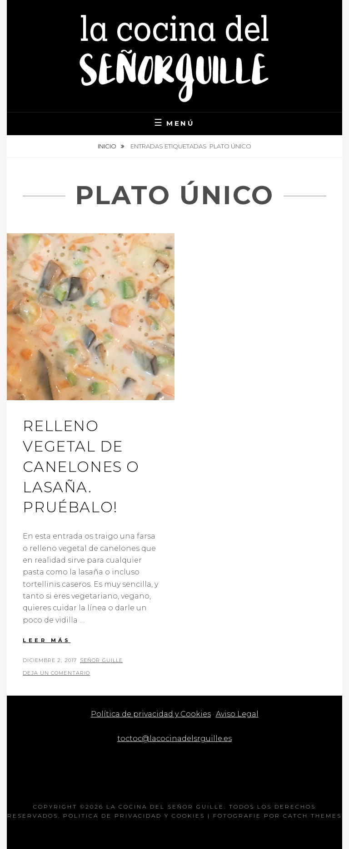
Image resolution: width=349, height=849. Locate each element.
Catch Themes (312, 815)
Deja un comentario (56, 673)
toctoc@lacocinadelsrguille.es (174, 738)
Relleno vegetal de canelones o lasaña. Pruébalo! (81, 466)
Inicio (108, 146)
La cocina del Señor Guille (165, 806)
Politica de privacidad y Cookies (134, 815)
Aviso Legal (237, 714)
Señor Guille (101, 660)
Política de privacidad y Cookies (151, 714)
